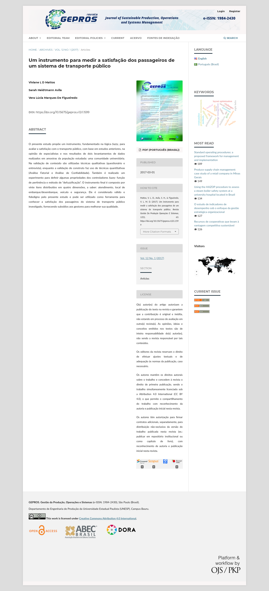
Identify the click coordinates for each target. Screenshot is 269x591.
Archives (46, 49)
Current (117, 37)
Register (234, 11)
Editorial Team (58, 37)
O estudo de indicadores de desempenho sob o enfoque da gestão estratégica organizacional (216, 208)
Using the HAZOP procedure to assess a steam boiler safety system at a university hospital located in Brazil (216, 190)
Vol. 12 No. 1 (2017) (66, 49)
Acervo (136, 37)
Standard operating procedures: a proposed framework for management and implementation (216, 156)
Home (33, 49)
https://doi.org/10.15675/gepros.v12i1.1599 (62, 112)
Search (231, 37)
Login (221, 11)
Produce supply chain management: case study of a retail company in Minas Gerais (217, 173)
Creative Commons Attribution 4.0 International (107, 518)
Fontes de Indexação (163, 37)
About (34, 37)
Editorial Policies (89, 37)
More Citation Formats (157, 231)
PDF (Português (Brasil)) (161, 149)
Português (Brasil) (208, 64)
